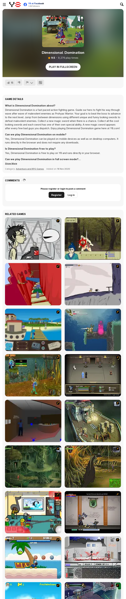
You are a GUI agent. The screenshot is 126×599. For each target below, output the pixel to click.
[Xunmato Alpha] (93, 512)
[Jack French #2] (33, 421)
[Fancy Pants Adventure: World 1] (93, 284)
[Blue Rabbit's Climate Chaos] (33, 330)
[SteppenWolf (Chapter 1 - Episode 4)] (93, 466)
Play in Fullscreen (63, 67)
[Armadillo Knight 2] (93, 330)
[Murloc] (33, 375)
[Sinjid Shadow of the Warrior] (93, 375)
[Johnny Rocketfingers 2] (33, 238)
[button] (11, 163)
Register (56, 195)
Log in (71, 195)
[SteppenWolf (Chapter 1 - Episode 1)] (93, 421)
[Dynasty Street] (93, 557)
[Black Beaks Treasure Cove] (33, 557)
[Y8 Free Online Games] (15, 4)
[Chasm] (33, 284)
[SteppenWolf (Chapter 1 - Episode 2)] (33, 466)
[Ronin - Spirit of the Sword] (93, 238)
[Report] (30, 83)
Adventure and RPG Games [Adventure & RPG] (30, 168)
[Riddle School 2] (33, 512)
